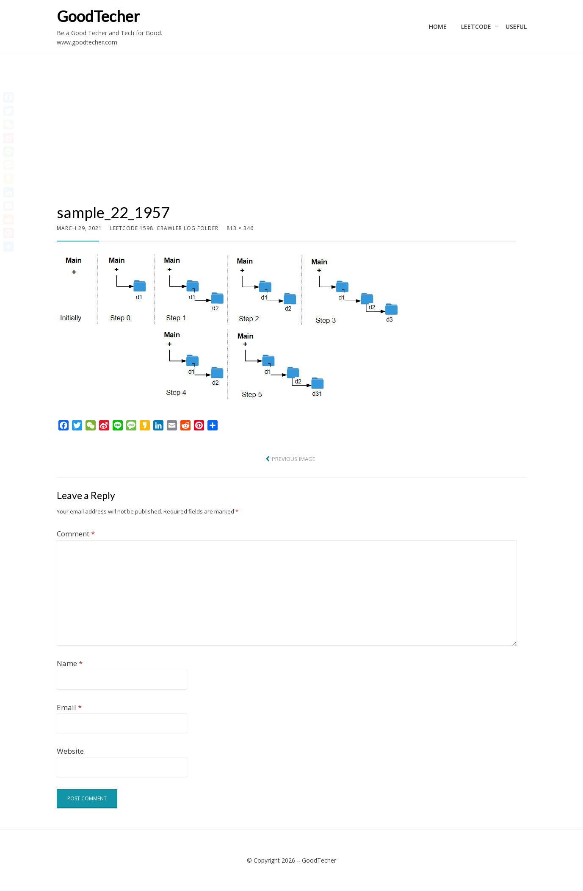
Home (438, 26)
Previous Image (293, 459)
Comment (76, 533)
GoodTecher (98, 16)
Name (70, 663)
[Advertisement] (286, 139)
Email (69, 707)
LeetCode (476, 26)
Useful (516, 26)
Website (70, 751)
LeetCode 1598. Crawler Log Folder (164, 228)
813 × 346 (240, 228)
